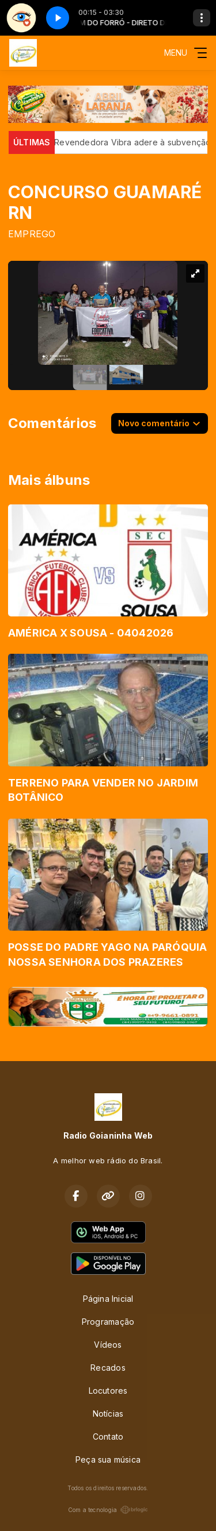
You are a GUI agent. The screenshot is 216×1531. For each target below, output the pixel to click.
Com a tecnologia (108, 1510)
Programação (108, 1321)
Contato (108, 1436)
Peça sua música (108, 1459)
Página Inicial (108, 1299)
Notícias (108, 1413)
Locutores (108, 1390)
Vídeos (108, 1344)
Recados (107, 1367)
